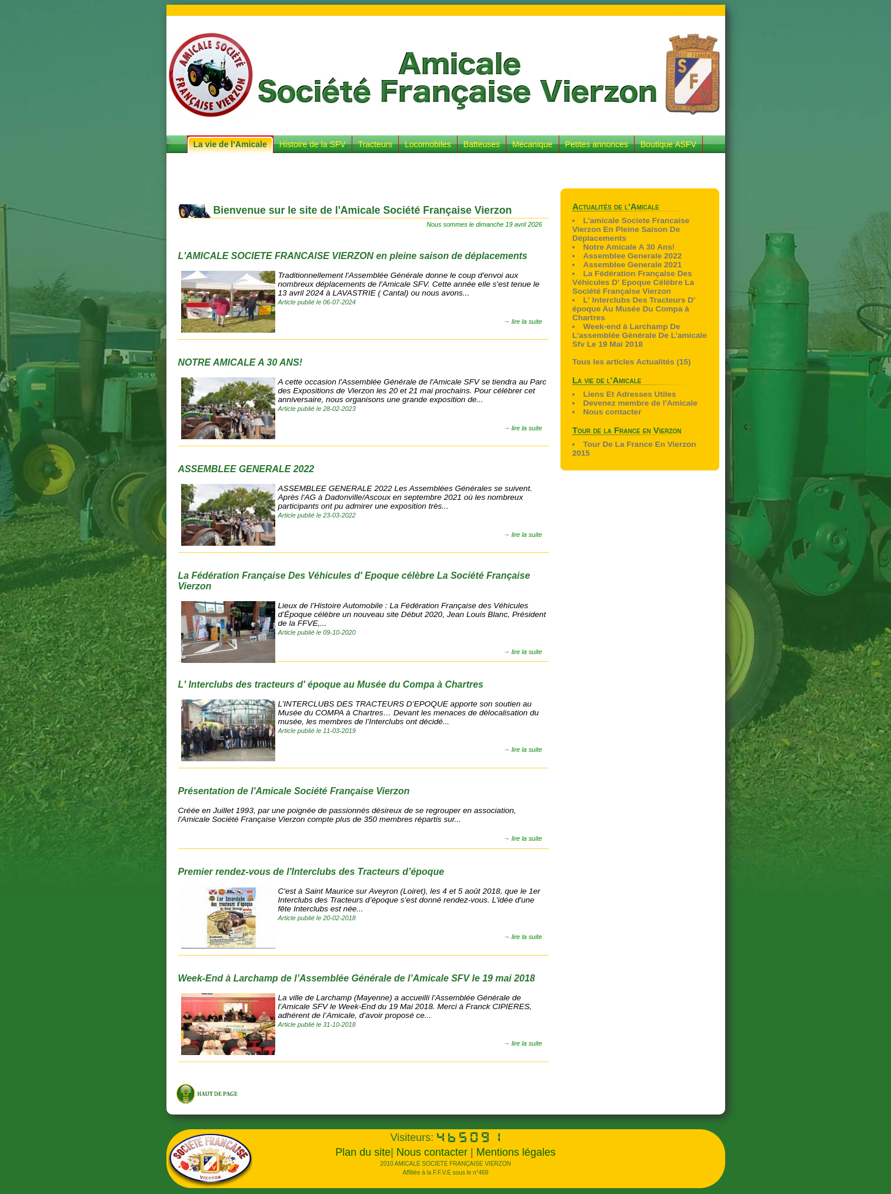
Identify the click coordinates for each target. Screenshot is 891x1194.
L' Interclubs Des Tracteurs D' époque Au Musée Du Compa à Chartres (633, 309)
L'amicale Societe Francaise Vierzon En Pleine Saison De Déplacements (630, 229)
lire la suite (527, 321)
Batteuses (481, 144)
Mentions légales (516, 1152)
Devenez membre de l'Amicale (640, 403)
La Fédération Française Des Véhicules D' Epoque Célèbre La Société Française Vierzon (633, 282)
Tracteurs (375, 144)
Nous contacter (612, 411)
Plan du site (363, 1152)
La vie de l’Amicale (230, 144)
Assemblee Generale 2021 (632, 264)
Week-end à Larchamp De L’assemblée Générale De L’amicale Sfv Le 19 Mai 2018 (639, 335)
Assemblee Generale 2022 (632, 255)
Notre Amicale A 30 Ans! (629, 247)
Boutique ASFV (668, 144)
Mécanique (532, 144)
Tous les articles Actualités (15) (631, 361)
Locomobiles (428, 144)
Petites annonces (596, 144)
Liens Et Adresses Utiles (629, 394)
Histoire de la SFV (312, 144)
